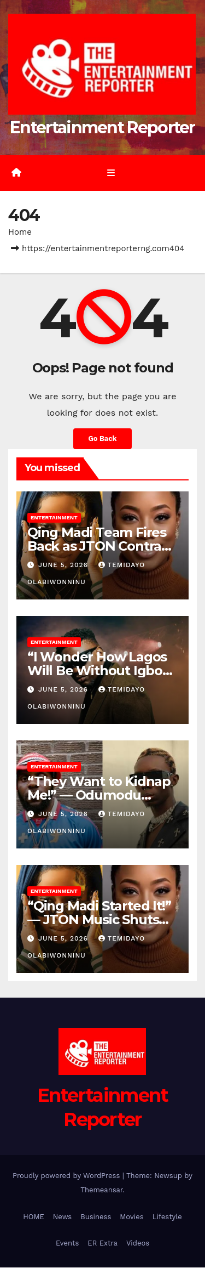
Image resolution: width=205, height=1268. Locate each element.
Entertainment (54, 518)
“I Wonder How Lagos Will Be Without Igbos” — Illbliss (101, 671)
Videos (137, 1243)
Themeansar (101, 1190)
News (62, 1217)
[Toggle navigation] (110, 173)
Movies (131, 1217)
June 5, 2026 (64, 565)
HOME (33, 1217)
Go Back (103, 439)
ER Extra (102, 1243)
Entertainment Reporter (102, 128)
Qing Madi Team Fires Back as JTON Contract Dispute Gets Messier (100, 546)
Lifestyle (167, 1217)
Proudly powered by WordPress (67, 1176)
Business (95, 1217)
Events (67, 1243)
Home (20, 232)
